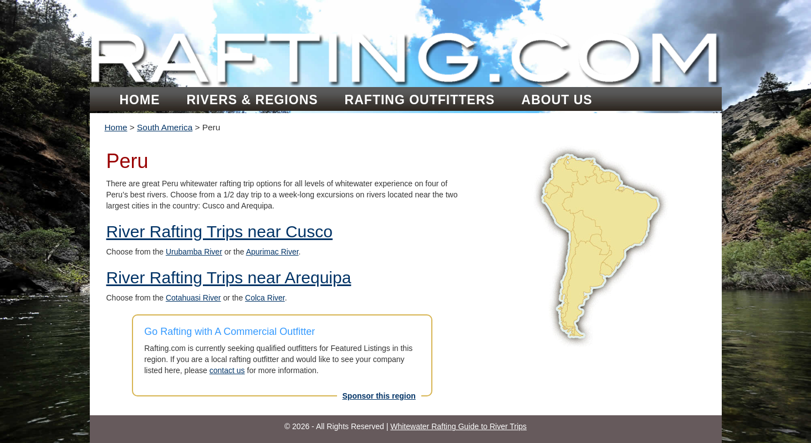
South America (164, 127)
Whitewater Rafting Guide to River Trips (458, 426)
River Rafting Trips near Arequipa (228, 277)
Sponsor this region (379, 395)
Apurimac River (272, 251)
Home (140, 100)
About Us (557, 100)
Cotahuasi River (193, 297)
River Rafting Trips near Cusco (219, 231)
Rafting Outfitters (420, 100)
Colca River (265, 297)
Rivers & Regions (252, 100)
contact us (227, 370)
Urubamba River (194, 251)
